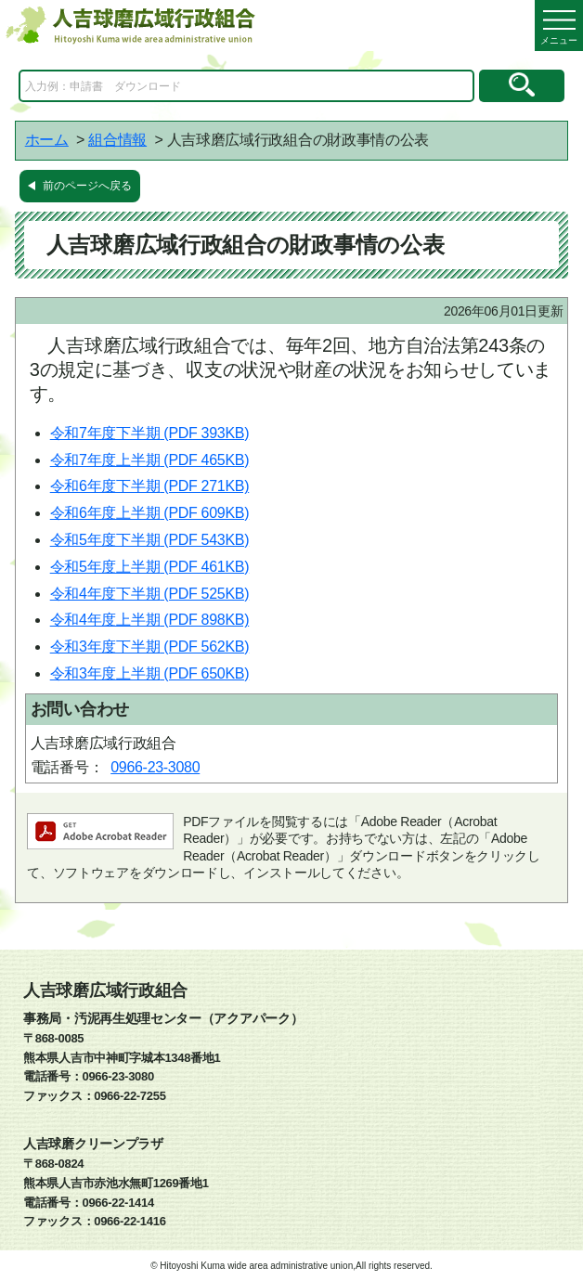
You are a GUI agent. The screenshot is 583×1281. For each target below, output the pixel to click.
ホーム (47, 140)
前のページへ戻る (87, 185)
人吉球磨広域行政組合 (105, 990)
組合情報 (117, 140)
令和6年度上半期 (150, 513)
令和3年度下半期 (150, 646)
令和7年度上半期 (150, 460)
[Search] (246, 86)
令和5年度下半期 (150, 540)
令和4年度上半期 (150, 620)
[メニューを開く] (559, 25)
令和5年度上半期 (150, 567)
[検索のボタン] (521, 86)
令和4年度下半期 (150, 594)
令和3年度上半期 (150, 673)
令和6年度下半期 (150, 486)
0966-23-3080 (155, 767)
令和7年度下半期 (150, 433)
